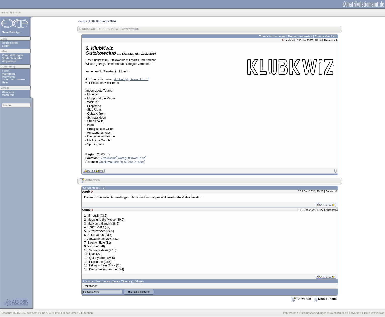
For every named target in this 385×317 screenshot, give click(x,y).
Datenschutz (336, 312)
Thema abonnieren (272, 36)
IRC (13, 79)
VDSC (289, 40)
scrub (86, 191)
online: (5, 12)
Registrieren (10, 42)
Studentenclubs (12, 58)
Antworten (90, 180)
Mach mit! (8, 94)
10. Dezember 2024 (104, 21)
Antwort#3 (331, 209)
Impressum (289, 312)
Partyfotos (8, 76)
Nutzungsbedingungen (312, 312)
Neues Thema (325, 299)
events (82, 21)
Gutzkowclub (107, 158)
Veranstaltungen (12, 55)
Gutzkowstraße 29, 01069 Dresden (122, 162)
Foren (6, 70)
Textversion (377, 312)
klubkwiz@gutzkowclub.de (131, 79)
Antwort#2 (331, 191)
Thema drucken (325, 36)
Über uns (8, 92)
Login (5, 45)
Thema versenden (300, 36)
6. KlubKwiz (87, 29)
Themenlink (331, 40)
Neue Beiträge (11, 32)
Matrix (21, 79)
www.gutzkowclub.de (131, 158)
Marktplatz (8, 73)
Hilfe (365, 312)
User (5, 82)
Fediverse (353, 312)
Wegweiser (9, 61)
